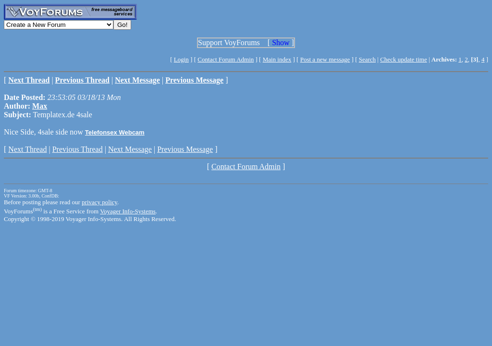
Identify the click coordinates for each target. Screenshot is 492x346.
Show (280, 42)
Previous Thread (77, 149)
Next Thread (27, 149)
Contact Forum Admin (225, 59)
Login (181, 59)
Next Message (130, 149)
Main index (277, 59)
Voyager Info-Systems (128, 211)
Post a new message (325, 59)
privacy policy (99, 202)
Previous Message (185, 149)
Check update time (403, 59)
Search (367, 59)
